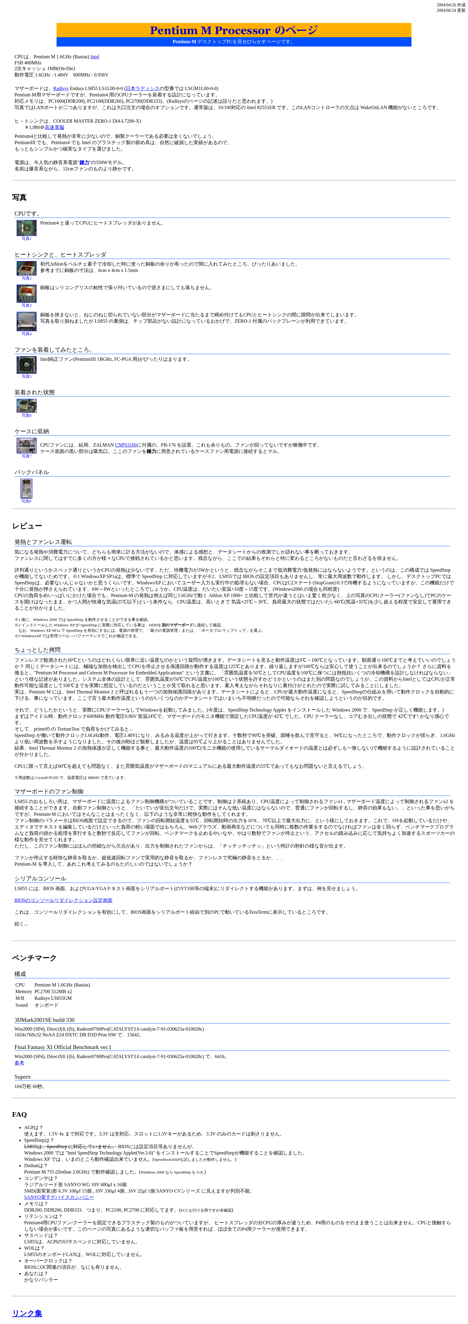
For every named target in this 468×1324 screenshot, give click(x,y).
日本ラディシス (143, 88)
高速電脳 (54, 127)
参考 (19, 1062)
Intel (94, 56)
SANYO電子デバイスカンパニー (59, 1197)
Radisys (61, 88)
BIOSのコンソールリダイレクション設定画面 (63, 900)
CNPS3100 (126, 444)
